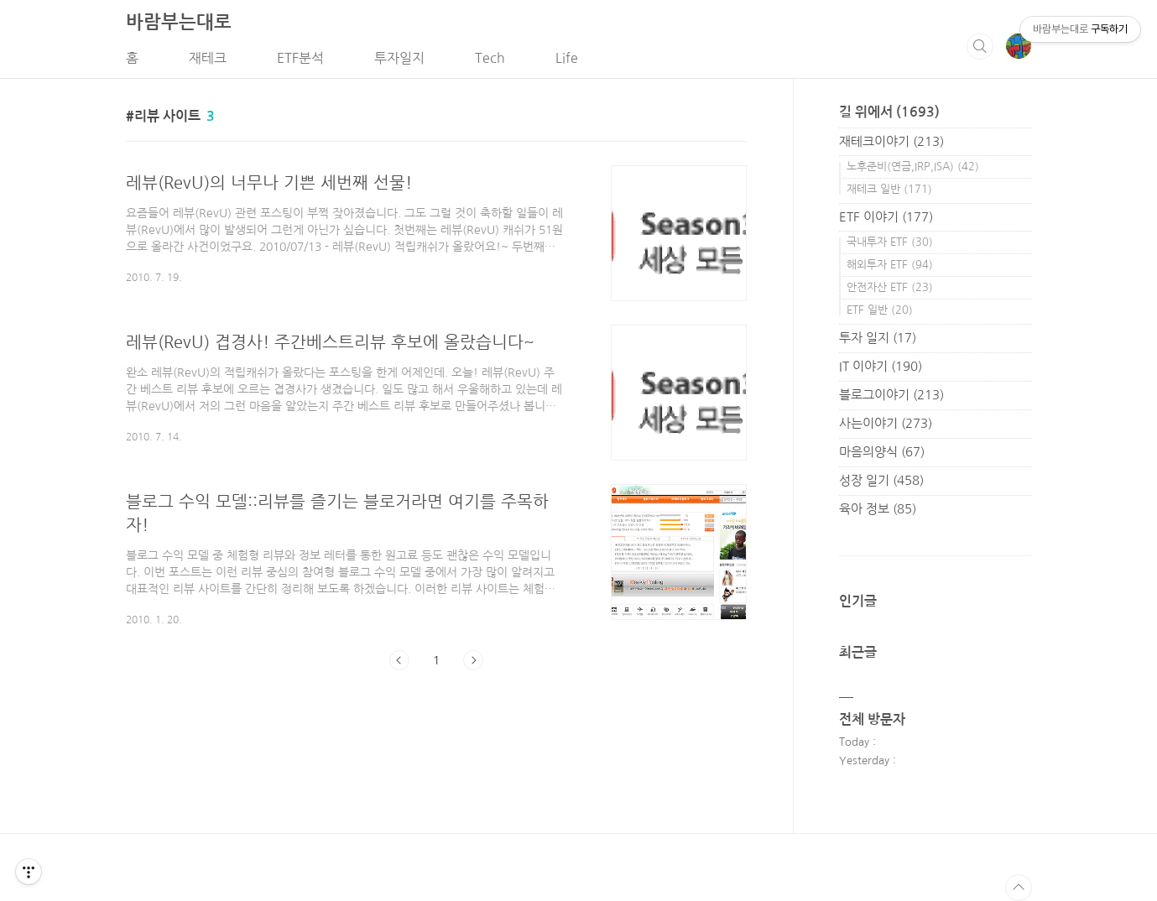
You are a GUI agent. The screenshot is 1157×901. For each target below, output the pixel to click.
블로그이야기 (891, 394)
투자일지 (399, 58)
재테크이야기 (891, 141)
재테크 (208, 58)
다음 (473, 660)
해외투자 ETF (890, 264)
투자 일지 (877, 337)
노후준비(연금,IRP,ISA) (913, 166)
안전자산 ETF (890, 287)
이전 (399, 660)
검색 (980, 46)
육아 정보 (877, 509)
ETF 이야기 (886, 217)
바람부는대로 (179, 22)
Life (566, 58)
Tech (490, 58)
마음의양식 (882, 451)
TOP (1018, 887)
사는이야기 (885, 423)
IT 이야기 (880, 366)
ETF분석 (300, 58)
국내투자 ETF (890, 242)
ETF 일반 (880, 310)
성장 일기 (881, 480)
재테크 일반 (889, 189)
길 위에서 (889, 112)
